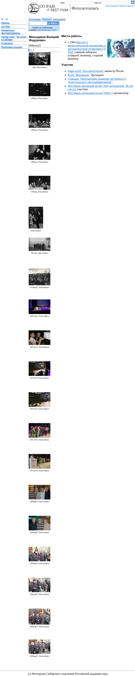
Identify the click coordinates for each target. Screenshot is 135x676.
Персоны (47, 19)
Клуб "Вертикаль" (79, 75)
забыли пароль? (126, 6)
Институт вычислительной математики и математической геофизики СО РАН (87, 47)
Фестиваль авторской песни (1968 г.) (90, 93)
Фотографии (35, 19)
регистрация (111, 6)
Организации (59, 19)
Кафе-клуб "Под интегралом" (86, 71)
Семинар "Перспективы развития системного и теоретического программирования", (97, 80)
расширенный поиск (47, 30)
